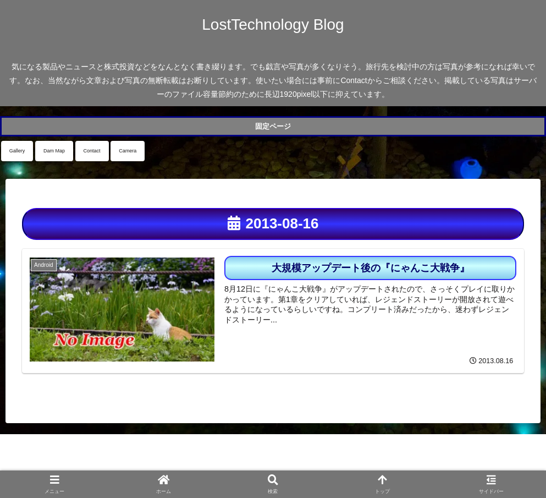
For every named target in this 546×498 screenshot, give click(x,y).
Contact (92, 151)
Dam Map (54, 151)
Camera (127, 151)
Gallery (17, 151)
